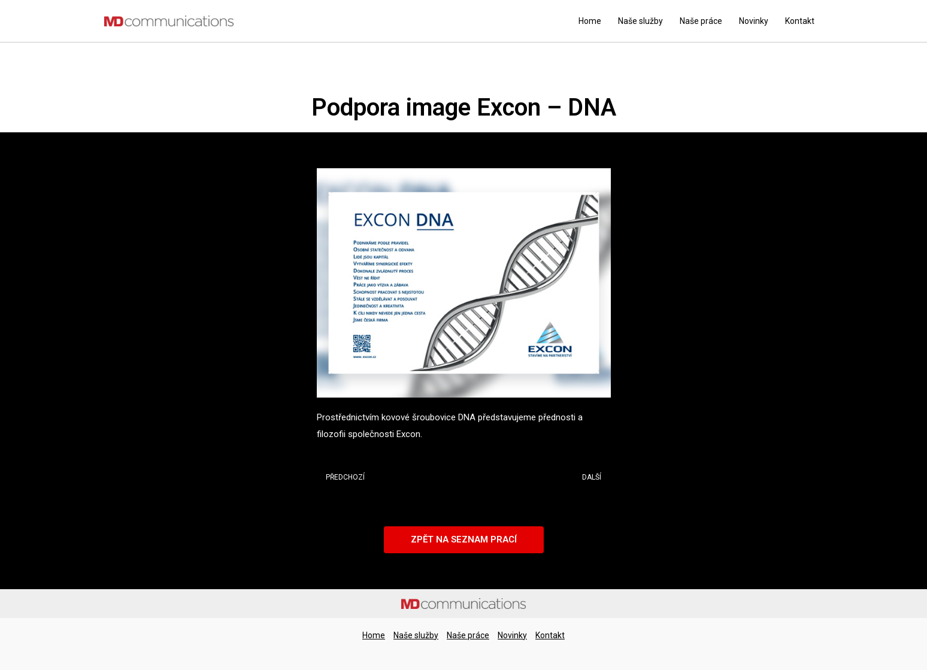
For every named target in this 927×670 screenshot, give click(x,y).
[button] (464, 539)
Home (589, 21)
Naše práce (701, 21)
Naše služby (640, 21)
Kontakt (799, 21)
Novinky (753, 21)
